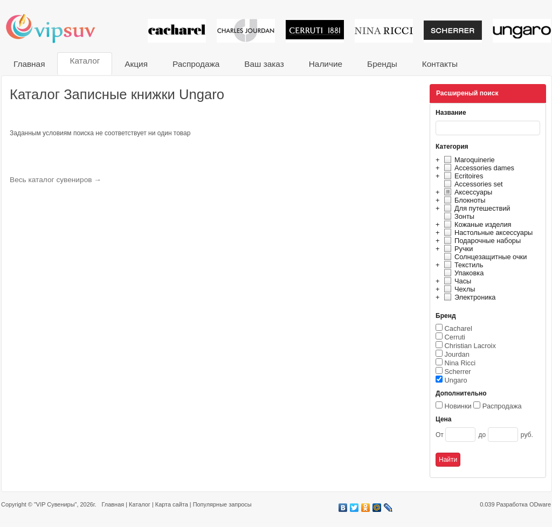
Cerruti (455, 337)
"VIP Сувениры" (55, 504)
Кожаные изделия (476, 224)
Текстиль (462, 265)
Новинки (458, 406)
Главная (29, 63)
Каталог (85, 60)
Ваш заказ (264, 63)
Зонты (457, 216)
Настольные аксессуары (487, 232)
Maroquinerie (468, 160)
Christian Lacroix (470, 346)
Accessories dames (477, 168)
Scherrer (458, 371)
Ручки (457, 249)
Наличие (325, 63)
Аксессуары (466, 192)
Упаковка (462, 273)
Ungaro (456, 380)
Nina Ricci (460, 363)
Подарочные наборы (481, 241)
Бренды (382, 63)
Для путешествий (475, 208)
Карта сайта (171, 504)
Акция (136, 63)
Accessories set (472, 184)
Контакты (440, 63)
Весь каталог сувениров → (55, 180)
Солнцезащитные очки (484, 257)
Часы (456, 281)
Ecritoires (462, 176)
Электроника (468, 297)
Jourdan (457, 354)
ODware (540, 504)
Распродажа (195, 63)
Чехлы (458, 289)
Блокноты (463, 200)
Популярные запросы (222, 504)
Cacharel (458, 328)
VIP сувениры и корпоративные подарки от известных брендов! (58, 28)
